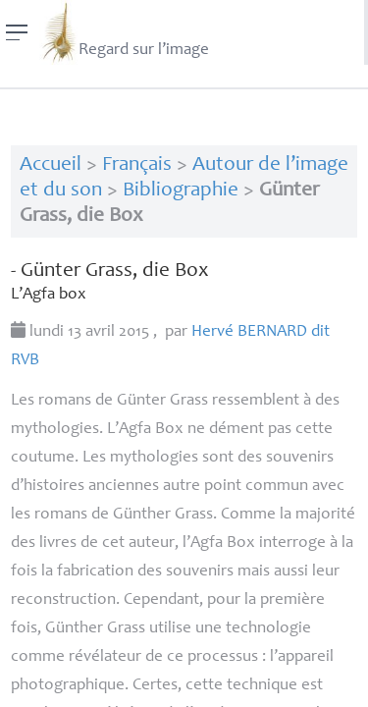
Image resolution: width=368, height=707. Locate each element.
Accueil (50, 165)
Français (137, 165)
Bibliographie (180, 191)
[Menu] (17, 32)
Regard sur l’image (124, 32)
